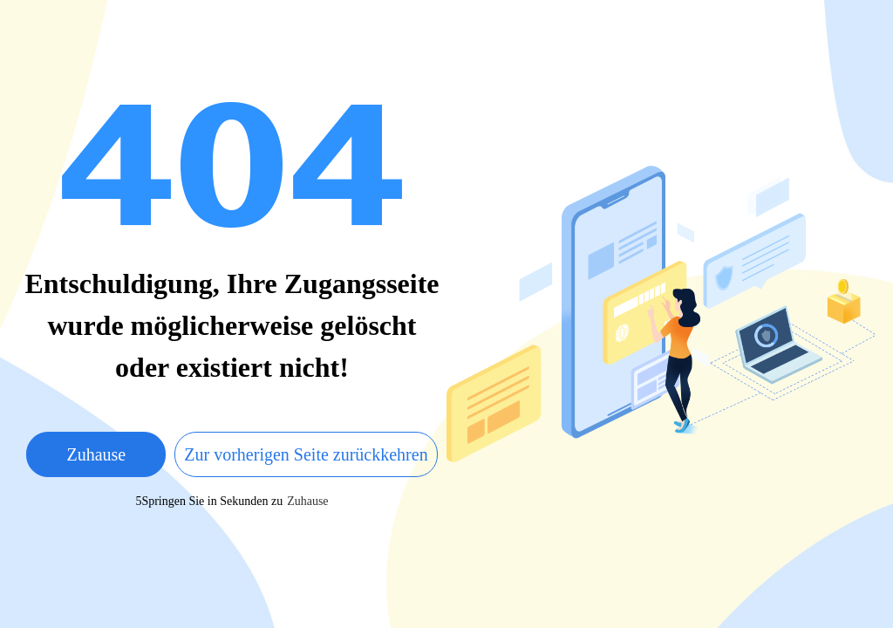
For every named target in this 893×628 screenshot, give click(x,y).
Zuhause (96, 454)
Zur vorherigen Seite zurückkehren (305, 454)
